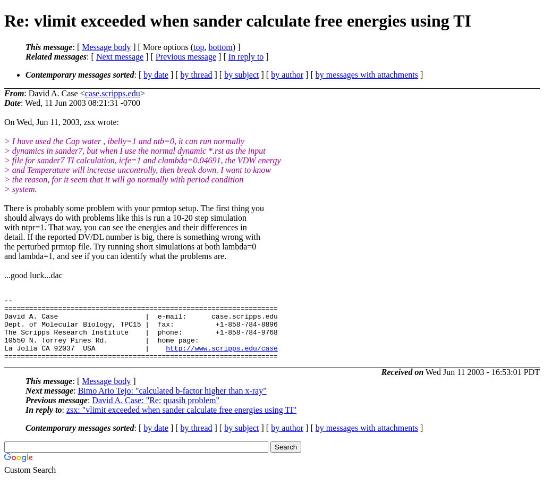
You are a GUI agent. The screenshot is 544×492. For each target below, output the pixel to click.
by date (155, 74)
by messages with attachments (367, 74)
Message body (106, 47)
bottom (220, 47)
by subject (241, 74)
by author (287, 74)
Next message (119, 56)
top (198, 47)
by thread (196, 74)
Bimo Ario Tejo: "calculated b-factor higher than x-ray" (172, 403)
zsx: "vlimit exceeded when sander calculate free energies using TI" (181, 422)
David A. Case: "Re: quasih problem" (155, 413)
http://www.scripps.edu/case (222, 359)
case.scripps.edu (112, 93)
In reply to (246, 56)
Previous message (186, 56)
